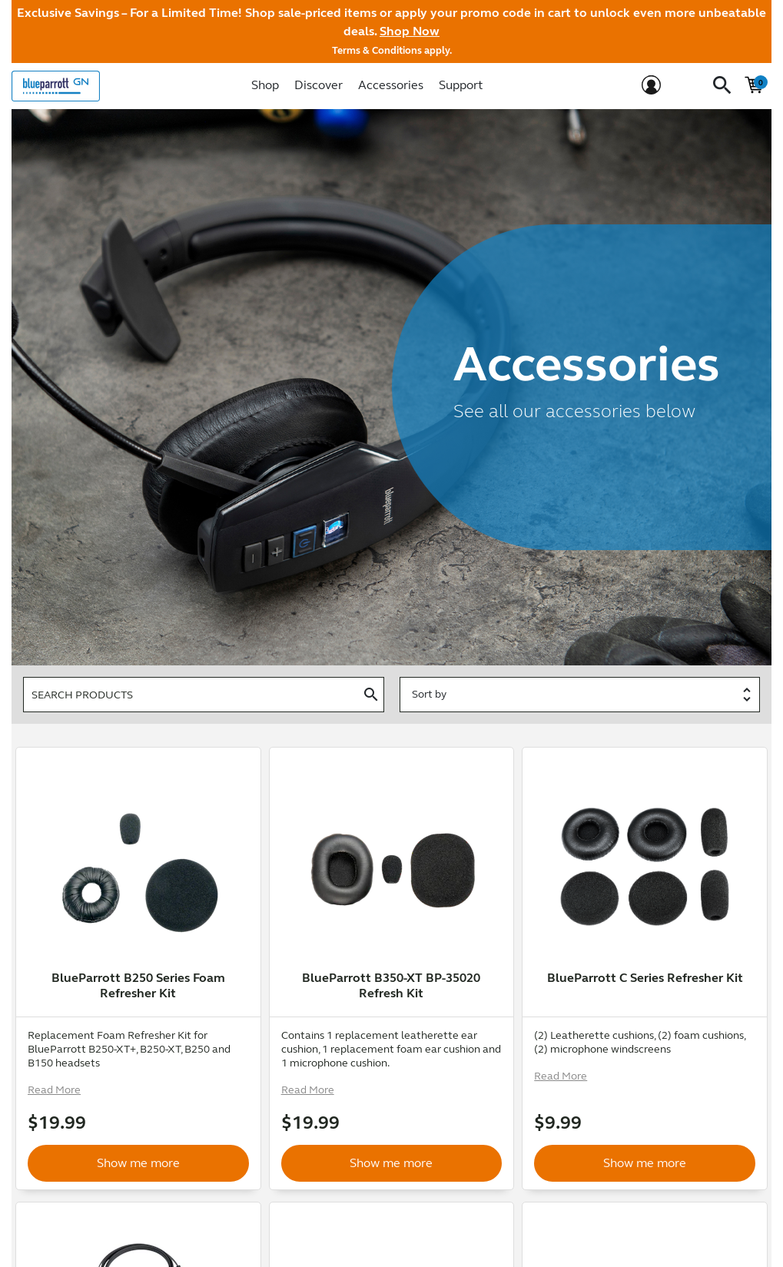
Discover (318, 85)
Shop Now (410, 31)
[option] (138, 867)
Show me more (138, 1135)
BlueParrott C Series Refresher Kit (645, 977)
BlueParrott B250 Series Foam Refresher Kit (138, 985)
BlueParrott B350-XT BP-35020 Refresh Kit (391, 985)
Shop (265, 85)
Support (461, 85)
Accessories (390, 85)
